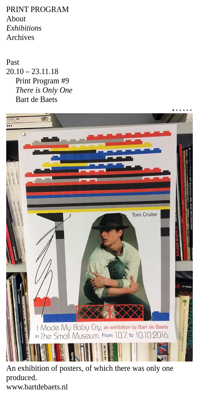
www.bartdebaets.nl (37, 386)
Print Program (37, 9)
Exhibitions (24, 28)
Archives (20, 37)
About (16, 18)
